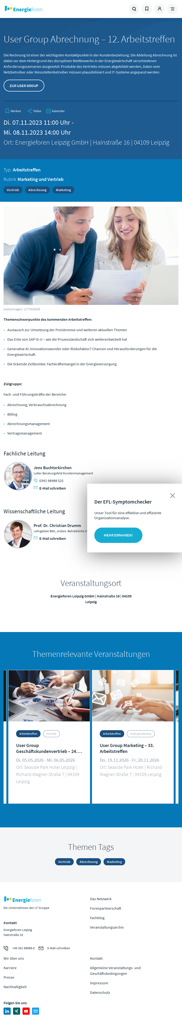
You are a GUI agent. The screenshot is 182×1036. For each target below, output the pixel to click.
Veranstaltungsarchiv (107, 927)
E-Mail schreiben (50, 488)
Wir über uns (14, 958)
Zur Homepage (37, 9)
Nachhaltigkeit (15, 986)
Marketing (63, 190)
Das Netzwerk (101, 898)
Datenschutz (100, 992)
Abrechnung (37, 190)
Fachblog (97, 917)
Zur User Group (24, 85)
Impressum (99, 983)
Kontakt (96, 958)
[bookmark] (13, 111)
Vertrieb (13, 190)
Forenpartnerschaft (105, 908)
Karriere (10, 967)
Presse (9, 977)
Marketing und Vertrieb (41, 179)
